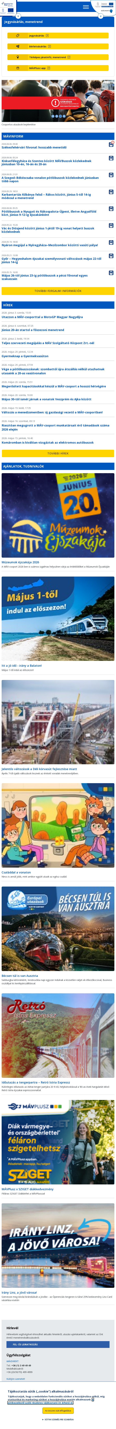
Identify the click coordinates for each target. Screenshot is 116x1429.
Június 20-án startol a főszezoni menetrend (33, 330)
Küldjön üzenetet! (15, 1378)
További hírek (57, 453)
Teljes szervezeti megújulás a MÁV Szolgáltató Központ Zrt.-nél (48, 343)
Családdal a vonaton (16, 872)
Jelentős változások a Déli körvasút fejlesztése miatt (39, 769)
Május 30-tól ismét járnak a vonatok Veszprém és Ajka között (46, 399)
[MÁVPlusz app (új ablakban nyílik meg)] (68, 68)
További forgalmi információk (57, 291)
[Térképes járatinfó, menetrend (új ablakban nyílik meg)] (68, 57)
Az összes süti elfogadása (58, 1412)
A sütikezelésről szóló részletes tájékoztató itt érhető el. (51, 1403)
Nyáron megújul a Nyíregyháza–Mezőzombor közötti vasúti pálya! (50, 245)
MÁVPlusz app (37, 68)
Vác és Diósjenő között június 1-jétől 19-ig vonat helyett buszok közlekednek (48, 230)
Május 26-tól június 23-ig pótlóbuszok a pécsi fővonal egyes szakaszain (45, 277)
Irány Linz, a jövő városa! (19, 1292)
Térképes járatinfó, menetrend (47, 57)
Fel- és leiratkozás (25, 1344)
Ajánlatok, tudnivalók (23, 466)
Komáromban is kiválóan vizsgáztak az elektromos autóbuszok (48, 442)
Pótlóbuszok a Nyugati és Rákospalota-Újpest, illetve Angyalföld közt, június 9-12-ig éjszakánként (49, 213)
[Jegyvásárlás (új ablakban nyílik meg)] (68, 35)
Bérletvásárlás (37, 46)
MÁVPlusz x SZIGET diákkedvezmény (28, 1189)
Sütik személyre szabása (59, 1421)
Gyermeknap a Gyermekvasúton (25, 356)
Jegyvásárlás (36, 35)
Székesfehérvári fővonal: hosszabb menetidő (34, 147)
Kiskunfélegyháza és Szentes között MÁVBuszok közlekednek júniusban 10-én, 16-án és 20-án (46, 162)
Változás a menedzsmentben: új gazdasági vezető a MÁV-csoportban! (52, 412)
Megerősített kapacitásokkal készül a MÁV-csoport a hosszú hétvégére (54, 386)
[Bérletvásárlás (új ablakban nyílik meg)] (68, 46)
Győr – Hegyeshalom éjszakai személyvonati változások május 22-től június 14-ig (51, 260)
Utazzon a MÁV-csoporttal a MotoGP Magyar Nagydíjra (42, 317)
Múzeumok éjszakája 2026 (20, 562)
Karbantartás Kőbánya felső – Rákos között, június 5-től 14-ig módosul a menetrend (46, 196)
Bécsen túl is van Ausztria (20, 976)
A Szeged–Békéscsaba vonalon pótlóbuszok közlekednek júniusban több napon (50, 179)
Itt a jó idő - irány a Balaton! (22, 665)
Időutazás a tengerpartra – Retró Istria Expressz (36, 1082)
